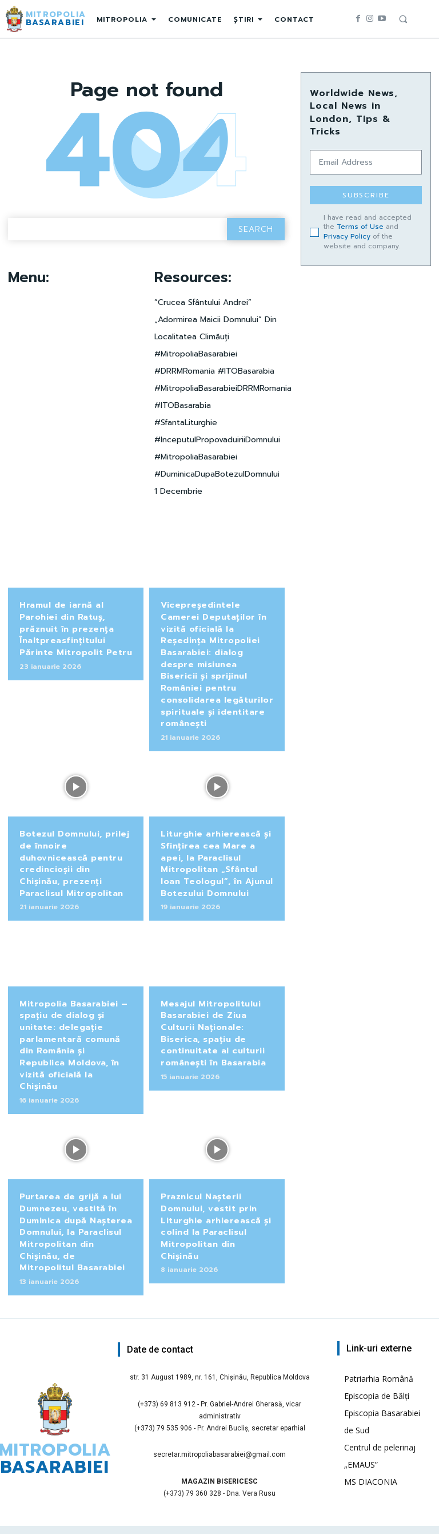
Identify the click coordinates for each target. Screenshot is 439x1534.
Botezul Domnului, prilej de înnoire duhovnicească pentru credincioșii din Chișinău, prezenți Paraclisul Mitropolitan (75, 854)
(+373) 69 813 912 (166, 1373)
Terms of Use (360, 226)
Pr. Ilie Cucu (259, 1521)
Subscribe (366, 195)
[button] (403, 19)
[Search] (256, 229)
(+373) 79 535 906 (163, 1397)
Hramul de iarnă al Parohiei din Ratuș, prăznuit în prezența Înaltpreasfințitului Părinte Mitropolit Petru (75, 626)
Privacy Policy (347, 236)
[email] (366, 162)
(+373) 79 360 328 (192, 1462)
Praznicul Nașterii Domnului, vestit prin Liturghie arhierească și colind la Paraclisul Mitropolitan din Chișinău (215, 1197)
